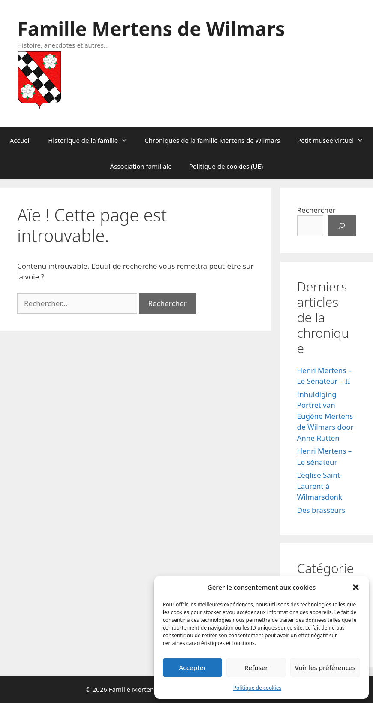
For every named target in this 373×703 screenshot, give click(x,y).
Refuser (256, 667)
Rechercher (316, 210)
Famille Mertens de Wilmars (151, 28)
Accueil (20, 140)
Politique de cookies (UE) (226, 166)
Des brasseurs (321, 510)
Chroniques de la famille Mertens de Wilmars (212, 140)
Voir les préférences (325, 667)
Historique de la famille (92, 140)
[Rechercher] (342, 225)
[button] (356, 587)
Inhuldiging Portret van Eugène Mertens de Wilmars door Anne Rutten (325, 416)
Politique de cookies (257, 687)
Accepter (192, 667)
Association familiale (141, 166)
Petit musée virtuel (334, 140)
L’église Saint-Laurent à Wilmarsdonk (320, 486)
